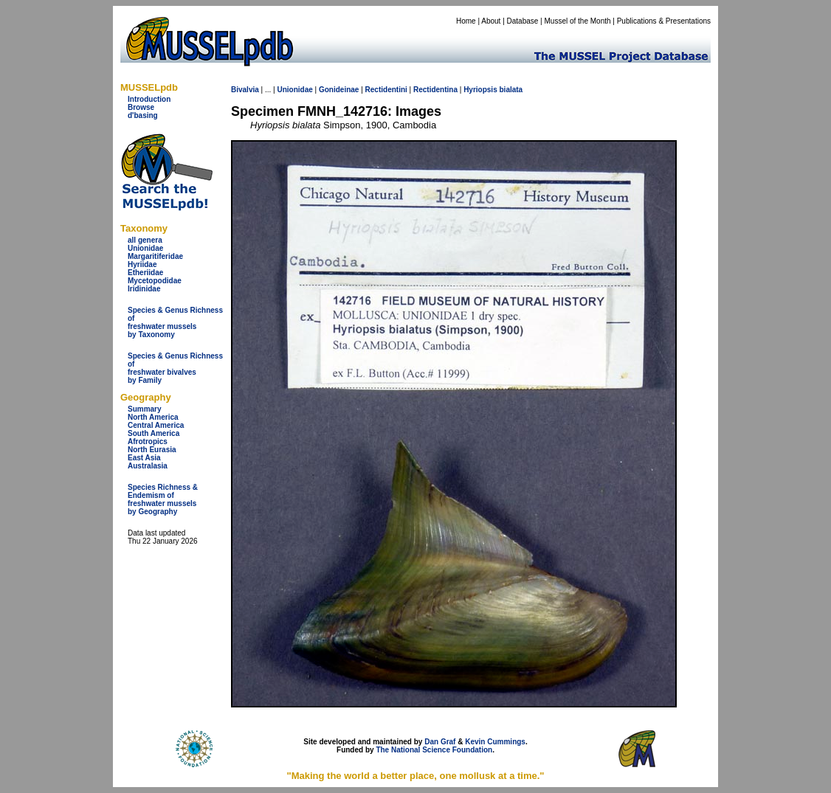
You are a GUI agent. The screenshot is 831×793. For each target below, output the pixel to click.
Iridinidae (144, 289)
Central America (156, 425)
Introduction (149, 99)
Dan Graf (439, 742)
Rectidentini (386, 90)
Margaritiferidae (155, 256)
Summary (145, 409)
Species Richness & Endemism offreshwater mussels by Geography (163, 499)
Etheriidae (145, 273)
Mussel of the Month (578, 21)
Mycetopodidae (155, 281)
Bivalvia (245, 90)
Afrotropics (148, 441)
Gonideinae (339, 90)
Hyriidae (142, 264)
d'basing (143, 115)
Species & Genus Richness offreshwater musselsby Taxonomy (175, 322)
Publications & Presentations (664, 21)
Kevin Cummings (495, 742)
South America (153, 433)
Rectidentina (435, 90)
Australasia (148, 466)
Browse (141, 107)
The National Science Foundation (434, 750)
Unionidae (145, 248)
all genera (145, 240)
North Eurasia (152, 450)
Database (523, 21)
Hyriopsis (480, 90)
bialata (511, 90)
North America (153, 417)
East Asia (144, 458)
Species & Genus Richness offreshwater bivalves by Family (175, 368)
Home (466, 21)
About (490, 21)
